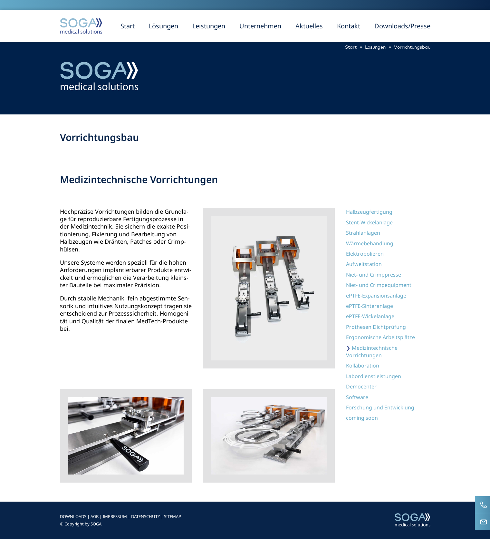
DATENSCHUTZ (145, 516)
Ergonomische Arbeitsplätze (380, 337)
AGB (95, 516)
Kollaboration (362, 365)
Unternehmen (260, 26)
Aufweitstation (364, 264)
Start (127, 26)
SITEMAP (172, 516)
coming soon (362, 417)
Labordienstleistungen (373, 376)
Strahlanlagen (363, 232)
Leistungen (208, 26)
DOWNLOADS (73, 516)
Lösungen (163, 26)
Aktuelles (309, 26)
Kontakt (348, 26)
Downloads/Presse (402, 26)
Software (357, 397)
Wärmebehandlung (369, 243)
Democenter (361, 386)
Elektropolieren (365, 253)
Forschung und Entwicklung (380, 407)
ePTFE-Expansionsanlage (376, 295)
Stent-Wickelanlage (369, 222)
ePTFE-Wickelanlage (370, 316)
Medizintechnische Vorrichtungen (372, 351)
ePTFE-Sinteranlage (369, 305)
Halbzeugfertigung (369, 211)
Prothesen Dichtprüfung (376, 326)
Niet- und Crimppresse (373, 274)
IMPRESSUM (115, 516)
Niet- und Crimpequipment (378, 285)
